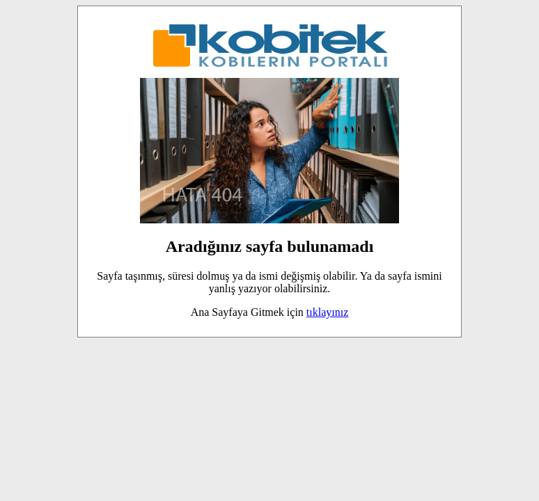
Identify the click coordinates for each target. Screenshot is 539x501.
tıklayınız (327, 312)
